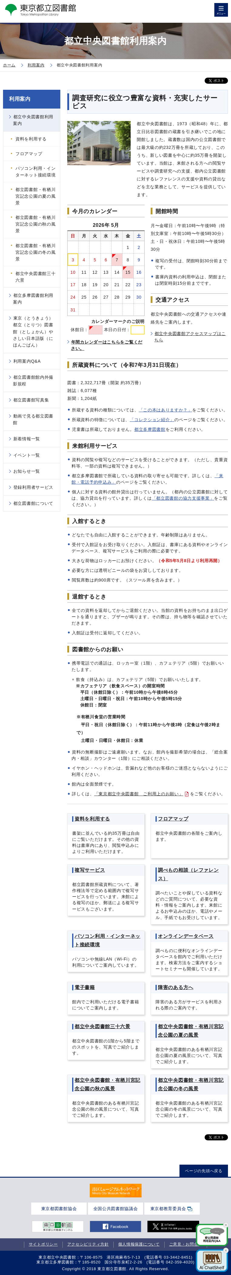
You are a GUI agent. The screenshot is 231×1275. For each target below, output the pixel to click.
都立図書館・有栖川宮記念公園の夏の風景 (35, 196)
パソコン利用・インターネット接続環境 (35, 171)
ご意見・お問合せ (186, 1244)
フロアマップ (28, 153)
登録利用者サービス (33, 487)
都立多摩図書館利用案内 (33, 298)
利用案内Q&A (27, 361)
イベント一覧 (26, 455)
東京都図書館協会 (59, 1208)
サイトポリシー (43, 1244)
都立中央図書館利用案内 (33, 120)
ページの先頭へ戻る (203, 1171)
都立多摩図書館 (150, 429)
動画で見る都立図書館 (33, 419)
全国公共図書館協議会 (115, 1208)
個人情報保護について (139, 1244)
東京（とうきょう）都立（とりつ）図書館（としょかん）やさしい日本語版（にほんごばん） (33, 331)
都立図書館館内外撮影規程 (33, 380)
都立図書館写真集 (31, 400)
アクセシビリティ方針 (88, 1244)
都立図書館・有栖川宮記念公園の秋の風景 (35, 224)
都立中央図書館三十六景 (35, 277)
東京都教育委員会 (168, 1208)
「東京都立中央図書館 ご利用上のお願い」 (138, 793)
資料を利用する (31, 138)
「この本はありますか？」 (165, 410)
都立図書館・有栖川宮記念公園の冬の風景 (35, 252)
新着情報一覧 (26, 438)
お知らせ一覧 (26, 471)
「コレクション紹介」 (152, 419)
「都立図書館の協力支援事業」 (183, 498)
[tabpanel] (116, 1191)
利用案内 (20, 99)
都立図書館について (33, 503)
